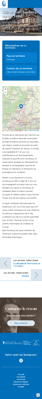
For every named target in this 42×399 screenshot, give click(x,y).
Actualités (21, 377)
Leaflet (24, 130)
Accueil (21, 374)
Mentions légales (21, 382)
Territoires (21, 379)
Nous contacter (21, 323)
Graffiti (21, 387)
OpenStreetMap (34, 130)
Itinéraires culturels (21, 384)
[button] (21, 106)
